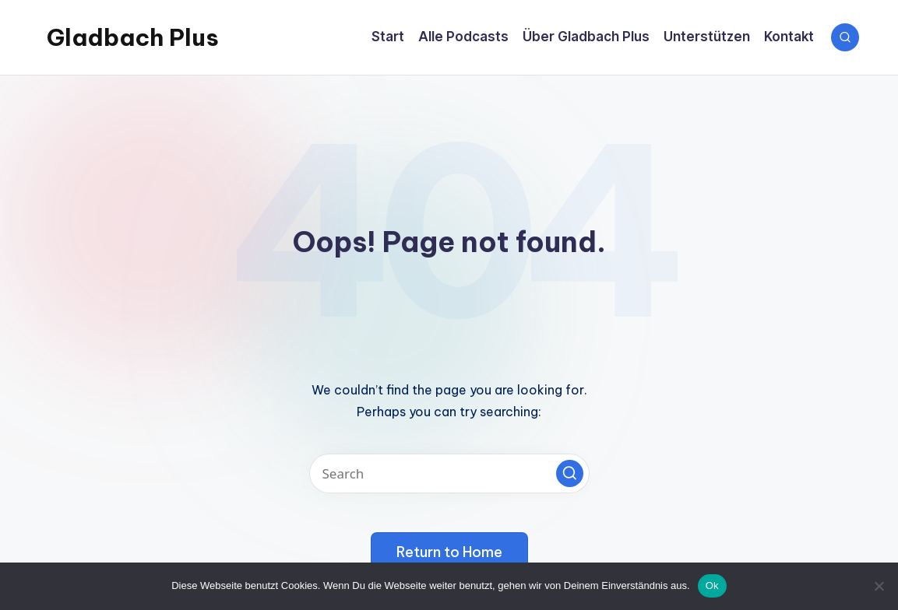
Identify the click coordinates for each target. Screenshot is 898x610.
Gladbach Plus (133, 37)
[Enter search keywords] (449, 473)
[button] (569, 473)
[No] (878, 586)
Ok (712, 585)
